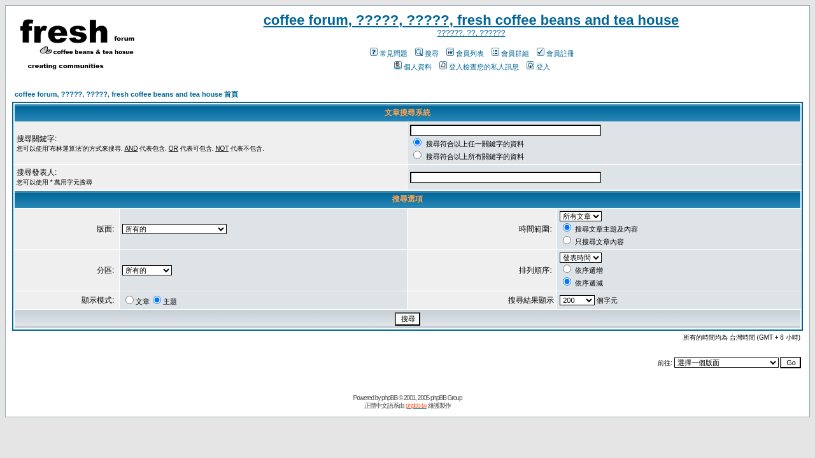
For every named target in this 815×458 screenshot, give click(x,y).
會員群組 (510, 53)
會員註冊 (555, 53)
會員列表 (465, 53)
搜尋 (427, 53)
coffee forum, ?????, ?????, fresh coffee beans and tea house (471, 20)
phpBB (389, 397)
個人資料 (413, 67)
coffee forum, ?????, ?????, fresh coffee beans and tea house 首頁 (126, 94)
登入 (538, 67)
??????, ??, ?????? (471, 33)
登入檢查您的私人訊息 (479, 67)
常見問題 (389, 53)
